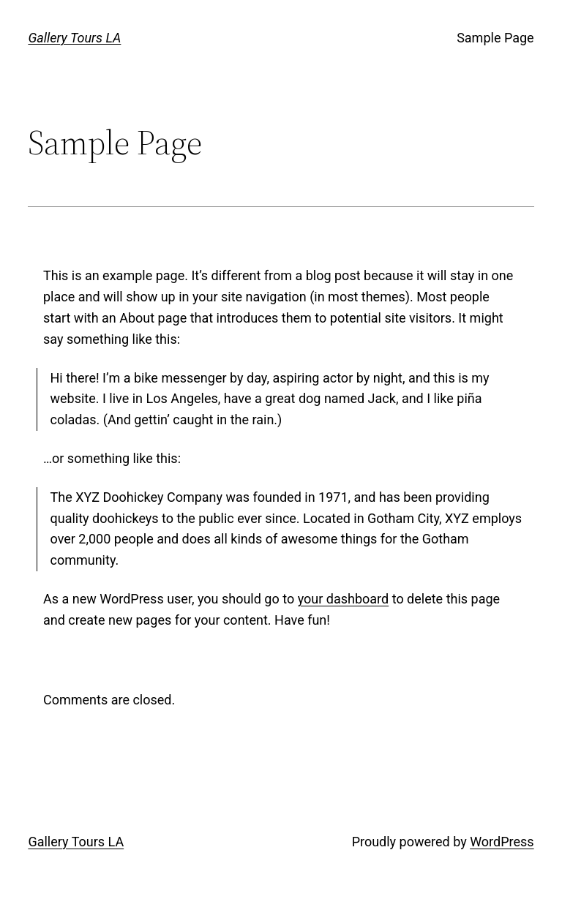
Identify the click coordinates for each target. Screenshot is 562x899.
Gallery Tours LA (74, 37)
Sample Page (495, 37)
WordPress (501, 841)
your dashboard (343, 598)
